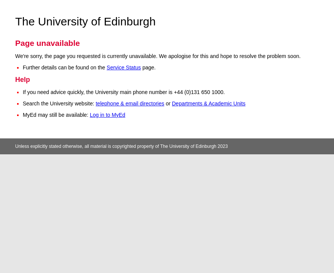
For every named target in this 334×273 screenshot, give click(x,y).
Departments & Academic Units (209, 103)
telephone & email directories (130, 103)
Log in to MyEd (107, 115)
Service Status (124, 67)
